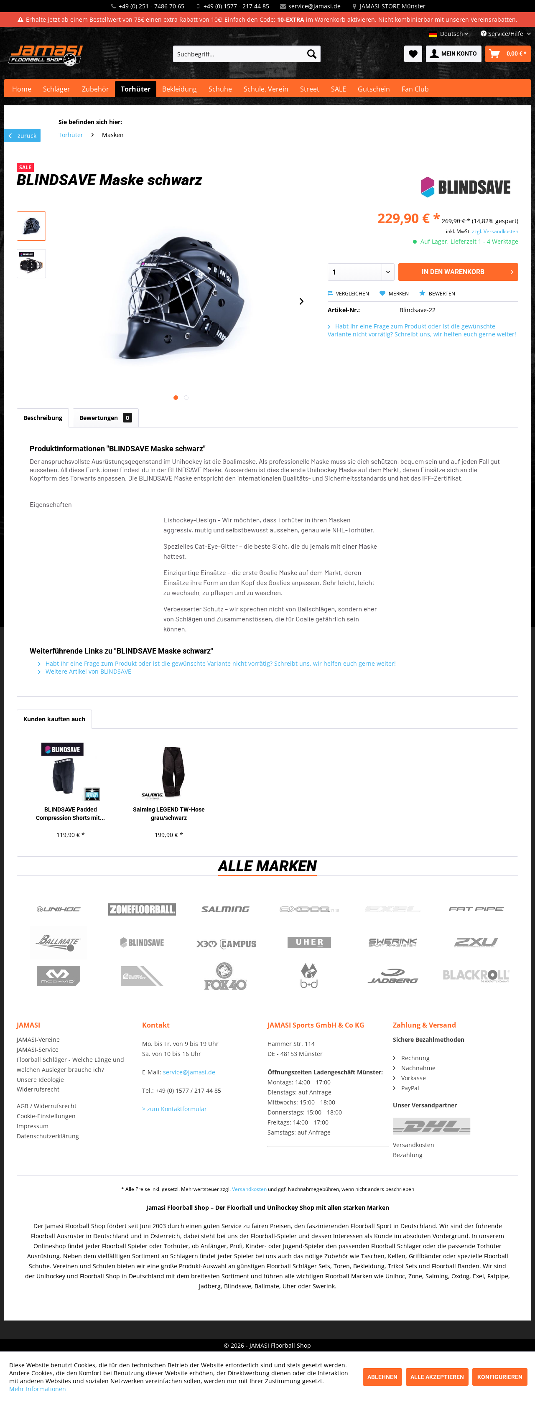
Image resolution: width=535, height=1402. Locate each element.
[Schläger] (56, 89)
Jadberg (393, 976)
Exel (393, 909)
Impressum (32, 1126)
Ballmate (58, 942)
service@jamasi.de (314, 6)
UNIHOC (58, 909)
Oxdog (309, 909)
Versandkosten (413, 1145)
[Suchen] (312, 54)
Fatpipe (476, 909)
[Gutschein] (374, 89)
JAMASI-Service (38, 1049)
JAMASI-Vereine (38, 1039)
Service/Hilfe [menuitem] (503, 34)
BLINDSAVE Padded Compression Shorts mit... (70, 813)
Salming (225, 909)
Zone (142, 909)
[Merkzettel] (413, 54)
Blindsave (142, 942)
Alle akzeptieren (437, 1377)
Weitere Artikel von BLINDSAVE (84, 671)
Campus (225, 942)
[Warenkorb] (508, 54)
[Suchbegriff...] (247, 54)
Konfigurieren (499, 1377)
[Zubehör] (95, 89)
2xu (476, 942)
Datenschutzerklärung (48, 1136)
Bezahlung (408, 1155)
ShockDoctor (142, 976)
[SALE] (338, 89)
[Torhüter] (135, 89)
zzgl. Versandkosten (495, 231)
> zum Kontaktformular (174, 1109)
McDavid (58, 976)
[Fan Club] (415, 89)
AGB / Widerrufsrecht (46, 1106)
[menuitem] (247, 54)
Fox (225, 976)
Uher (309, 942)
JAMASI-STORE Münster (392, 6)
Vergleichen (348, 293)
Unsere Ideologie (40, 1080)
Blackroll (476, 976)
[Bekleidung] (179, 89)
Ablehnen (382, 1377)
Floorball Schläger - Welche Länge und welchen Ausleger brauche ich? (70, 1065)
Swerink (393, 942)
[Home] (21, 89)
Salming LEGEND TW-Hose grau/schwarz (169, 813)
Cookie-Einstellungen (46, 1116)
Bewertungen (105, 417)
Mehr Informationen (37, 1389)
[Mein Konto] (454, 54)
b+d (309, 976)
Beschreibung (42, 418)
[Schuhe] (220, 89)
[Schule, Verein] (266, 89)
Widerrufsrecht (38, 1089)
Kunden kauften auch (54, 719)
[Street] (309, 89)
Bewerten (437, 293)
